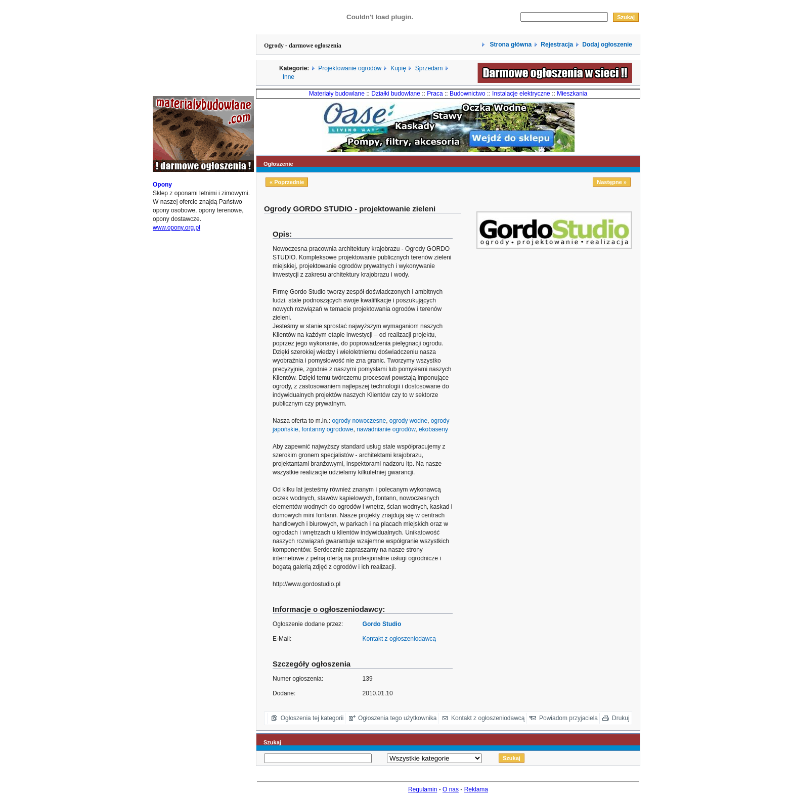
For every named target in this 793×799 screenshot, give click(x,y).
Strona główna (510, 44)
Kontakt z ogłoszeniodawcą (399, 638)
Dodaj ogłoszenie (607, 44)
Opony (162, 184)
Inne (288, 76)
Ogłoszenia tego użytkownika (397, 718)
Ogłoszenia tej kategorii (312, 718)
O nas (451, 789)
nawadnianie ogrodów (386, 429)
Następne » (612, 182)
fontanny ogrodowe (327, 429)
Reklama (476, 789)
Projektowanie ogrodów (349, 68)
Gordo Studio (382, 624)
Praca (435, 93)
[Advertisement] (569, 320)
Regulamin (422, 789)
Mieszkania (572, 93)
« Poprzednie (287, 182)
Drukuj (621, 718)
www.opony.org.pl (176, 227)
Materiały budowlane (337, 93)
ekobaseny (433, 429)
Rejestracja (557, 44)
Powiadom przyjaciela (568, 718)
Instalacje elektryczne (521, 93)
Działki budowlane (395, 93)
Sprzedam (429, 68)
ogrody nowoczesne (359, 420)
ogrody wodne (408, 420)
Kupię (398, 68)
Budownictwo (468, 93)
